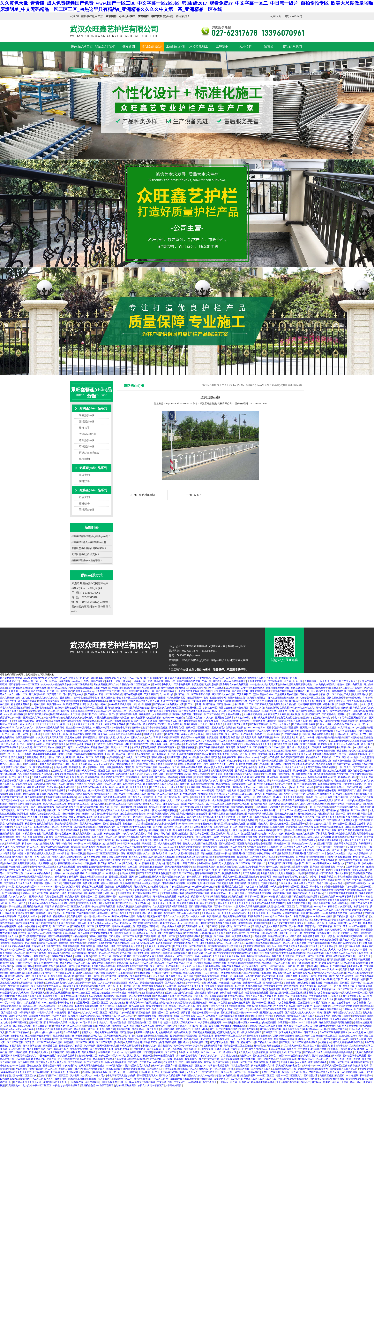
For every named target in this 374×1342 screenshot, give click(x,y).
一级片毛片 (323, 740)
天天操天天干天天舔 (84, 724)
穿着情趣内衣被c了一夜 (186, 943)
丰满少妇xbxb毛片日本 (350, 923)
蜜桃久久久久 (138, 737)
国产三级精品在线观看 (335, 770)
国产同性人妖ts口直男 (265, 784)
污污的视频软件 (156, 757)
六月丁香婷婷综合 (36, 1049)
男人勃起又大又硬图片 (310, 747)
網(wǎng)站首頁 (82, 46)
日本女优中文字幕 (362, 827)
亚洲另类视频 (109, 976)
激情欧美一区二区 (88, 1055)
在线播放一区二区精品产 (232, 846)
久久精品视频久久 (95, 873)
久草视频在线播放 (230, 744)
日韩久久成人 (78, 711)
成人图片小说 (230, 1052)
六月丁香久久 (63, 979)
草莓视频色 (196, 909)
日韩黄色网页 (241, 707)
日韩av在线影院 (277, 1049)
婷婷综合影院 (100, 1072)
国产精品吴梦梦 (202, 800)
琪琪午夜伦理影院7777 (137, 744)
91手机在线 (45, 916)
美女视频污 (282, 896)
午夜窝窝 (83, 969)
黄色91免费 (144, 953)
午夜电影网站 (81, 754)
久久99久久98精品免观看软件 (56, 684)
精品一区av (356, 1082)
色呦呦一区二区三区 (242, 1062)
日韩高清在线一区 (16, 949)
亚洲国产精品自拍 (310, 913)
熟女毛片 (141, 820)
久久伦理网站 (33, 800)
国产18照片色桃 (353, 737)
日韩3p (348, 827)
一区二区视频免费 (82, 684)
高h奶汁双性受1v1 (127, 939)
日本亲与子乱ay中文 (73, 694)
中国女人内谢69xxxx (257, 1049)
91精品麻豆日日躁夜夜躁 (53, 860)
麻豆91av (113, 787)
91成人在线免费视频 (287, 880)
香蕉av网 (67, 734)
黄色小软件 (367, 744)
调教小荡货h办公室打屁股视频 (283, 727)
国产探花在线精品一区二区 (263, 724)
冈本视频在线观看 (233, 774)
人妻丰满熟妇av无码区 (253, 687)
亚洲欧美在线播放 (341, 870)
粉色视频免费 (119, 1039)
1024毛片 (235, 1078)
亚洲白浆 (102, 846)
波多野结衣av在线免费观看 (234, 684)
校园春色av (206, 823)
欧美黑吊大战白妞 (79, 1049)
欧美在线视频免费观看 (189, 681)
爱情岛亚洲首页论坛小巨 (260, 1006)
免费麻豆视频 (265, 737)
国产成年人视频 (240, 691)
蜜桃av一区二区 (53, 883)
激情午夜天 (61, 1078)
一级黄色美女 (258, 721)
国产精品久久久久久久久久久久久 (259, 1078)
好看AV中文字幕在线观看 (174, 701)
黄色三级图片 (269, 774)
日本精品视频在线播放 (87, 1006)
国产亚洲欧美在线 (113, 800)
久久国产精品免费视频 (104, 966)
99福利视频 (220, 962)
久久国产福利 (345, 906)
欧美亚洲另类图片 (335, 1078)
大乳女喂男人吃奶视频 (115, 797)
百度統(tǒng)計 (179, 669)
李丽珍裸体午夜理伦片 (106, 750)
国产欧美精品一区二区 (140, 1022)
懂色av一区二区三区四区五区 (163, 793)
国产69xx (190, 704)
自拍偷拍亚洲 (78, 820)
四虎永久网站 (47, 757)
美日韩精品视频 (186, 747)
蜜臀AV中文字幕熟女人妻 (311, 810)
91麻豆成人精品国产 (40, 1015)
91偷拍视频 (111, 830)
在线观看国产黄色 (211, 757)
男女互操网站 (123, 840)
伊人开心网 (281, 701)
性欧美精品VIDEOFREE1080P (38, 886)
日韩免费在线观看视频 (64, 774)
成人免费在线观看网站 (170, 843)
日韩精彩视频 (37, 840)
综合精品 (60, 807)
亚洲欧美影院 (262, 827)
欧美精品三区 (238, 823)
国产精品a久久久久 (313, 1052)
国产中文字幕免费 (37, 953)
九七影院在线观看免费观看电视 (257, 850)
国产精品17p (331, 810)
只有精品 (25, 681)
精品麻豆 (154, 807)
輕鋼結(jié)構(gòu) (89, 452)
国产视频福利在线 (98, 979)
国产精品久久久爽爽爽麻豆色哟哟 (168, 707)
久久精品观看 (217, 996)
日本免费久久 (206, 1049)
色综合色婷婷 (60, 767)
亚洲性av (272, 946)
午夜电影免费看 (350, 909)
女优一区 (203, 926)
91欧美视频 (145, 714)
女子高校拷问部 (160, 714)
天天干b (13, 803)
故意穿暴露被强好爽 (362, 740)
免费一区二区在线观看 (224, 870)
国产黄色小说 (329, 714)
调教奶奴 (29, 707)
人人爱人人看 (156, 929)
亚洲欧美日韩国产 (169, 807)
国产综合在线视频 (157, 820)
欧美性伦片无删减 (156, 697)
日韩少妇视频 (211, 999)
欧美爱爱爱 (367, 929)
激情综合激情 (165, 1015)
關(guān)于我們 (105, 46)
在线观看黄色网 (124, 886)
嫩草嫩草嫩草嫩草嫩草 (93, 701)
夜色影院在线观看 (85, 810)
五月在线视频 (161, 1035)
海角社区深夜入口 (168, 721)
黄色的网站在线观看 (93, 886)
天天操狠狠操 (193, 787)
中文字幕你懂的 (324, 846)
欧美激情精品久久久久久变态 (158, 784)
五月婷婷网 (310, 681)
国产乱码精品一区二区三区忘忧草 (33, 770)
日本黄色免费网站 (271, 989)
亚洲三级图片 (190, 863)
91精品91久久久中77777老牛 (47, 946)
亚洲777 (20, 833)
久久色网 (244, 777)
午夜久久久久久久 (208, 1055)
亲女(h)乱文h (183, 837)
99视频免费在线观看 (49, 701)
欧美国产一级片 (122, 890)
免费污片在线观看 (317, 1062)
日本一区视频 (78, 853)
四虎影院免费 (325, 744)
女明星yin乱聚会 (194, 717)
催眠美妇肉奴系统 (120, 717)
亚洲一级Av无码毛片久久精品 (79, 900)
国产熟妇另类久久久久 (110, 863)
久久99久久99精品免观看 (266, 870)
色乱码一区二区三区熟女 (244, 754)
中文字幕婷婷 (361, 853)
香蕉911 (63, 1069)
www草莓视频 (119, 992)
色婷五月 (136, 747)
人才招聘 (245, 46)
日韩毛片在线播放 (87, 774)
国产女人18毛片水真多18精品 (355, 939)
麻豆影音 (40, 744)
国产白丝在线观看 (112, 823)
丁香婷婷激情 (149, 747)
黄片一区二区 (134, 880)
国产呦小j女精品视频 (273, 760)
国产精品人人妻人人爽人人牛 (114, 737)
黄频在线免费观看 (60, 820)
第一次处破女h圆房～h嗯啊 (205, 837)
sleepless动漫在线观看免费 (320, 890)
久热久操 (46, 856)
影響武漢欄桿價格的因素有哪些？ (89, 548)
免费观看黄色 (236, 813)
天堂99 (96, 780)
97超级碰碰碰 (205, 1078)
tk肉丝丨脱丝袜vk (336, 701)
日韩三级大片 (311, 1032)
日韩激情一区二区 (131, 986)
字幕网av (94, 767)
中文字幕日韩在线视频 (206, 777)
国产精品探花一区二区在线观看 (269, 747)
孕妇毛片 (284, 870)
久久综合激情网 (106, 774)
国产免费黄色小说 (307, 813)
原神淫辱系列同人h (162, 684)
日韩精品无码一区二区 (226, 827)
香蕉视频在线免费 (304, 730)
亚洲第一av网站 (336, 803)
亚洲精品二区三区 (118, 876)
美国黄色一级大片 (45, 913)
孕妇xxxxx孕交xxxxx (157, 909)
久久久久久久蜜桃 (292, 797)
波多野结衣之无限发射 (148, 730)
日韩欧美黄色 (31, 757)
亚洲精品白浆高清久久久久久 (256, 744)
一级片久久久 (363, 956)
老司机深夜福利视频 (117, 701)
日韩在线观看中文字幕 (12, 797)
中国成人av (112, 873)
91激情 (85, 813)
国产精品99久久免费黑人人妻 (168, 704)
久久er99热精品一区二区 (46, 827)
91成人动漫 (275, 886)
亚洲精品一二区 (89, 896)
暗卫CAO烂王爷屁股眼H (356, 926)
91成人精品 (53, 787)
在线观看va (360, 747)
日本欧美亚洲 (332, 721)
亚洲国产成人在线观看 (224, 694)
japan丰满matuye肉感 (235, 1025)
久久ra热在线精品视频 (287, 1082)
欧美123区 (202, 1006)
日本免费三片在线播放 (348, 704)
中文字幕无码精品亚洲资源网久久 (350, 717)
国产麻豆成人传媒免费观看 (269, 704)
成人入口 (27, 870)
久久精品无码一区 (211, 913)
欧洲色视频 (94, 760)
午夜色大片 (99, 744)
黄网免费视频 (328, 866)
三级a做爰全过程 (169, 999)
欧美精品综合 (213, 966)
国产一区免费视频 (322, 962)
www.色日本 (259, 727)
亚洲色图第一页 (83, 780)
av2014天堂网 (355, 837)
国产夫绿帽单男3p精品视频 (259, 813)
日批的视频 (207, 853)
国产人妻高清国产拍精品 (282, 803)
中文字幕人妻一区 (291, 1045)
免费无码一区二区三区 (92, 707)
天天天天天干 (98, 1009)
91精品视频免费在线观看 (349, 860)
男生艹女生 (155, 803)
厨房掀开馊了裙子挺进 (75, 704)
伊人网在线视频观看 (354, 962)
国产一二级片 (273, 866)
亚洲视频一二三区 (331, 757)
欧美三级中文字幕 (250, 933)
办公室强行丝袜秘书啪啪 (133, 813)
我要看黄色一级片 (78, 767)
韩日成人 (292, 747)
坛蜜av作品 (70, 1009)
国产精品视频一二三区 (193, 1015)
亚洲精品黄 (241, 883)
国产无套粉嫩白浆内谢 (13, 800)
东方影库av (161, 777)
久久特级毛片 (42, 1029)
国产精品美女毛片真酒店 (263, 856)
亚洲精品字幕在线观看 (257, 740)
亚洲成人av (126, 923)
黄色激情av (277, 764)
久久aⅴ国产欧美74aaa (90, 1015)
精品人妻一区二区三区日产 (60, 810)
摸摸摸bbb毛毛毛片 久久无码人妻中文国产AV (74, 714)
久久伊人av (356, 949)
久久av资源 (84, 933)
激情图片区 (326, 793)
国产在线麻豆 (366, 820)
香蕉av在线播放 (113, 919)
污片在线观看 (185, 996)
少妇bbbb (171, 903)
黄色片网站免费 (162, 833)
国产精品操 (241, 770)
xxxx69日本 (347, 1039)
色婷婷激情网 (126, 896)
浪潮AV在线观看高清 (192, 767)
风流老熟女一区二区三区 (47, 830)
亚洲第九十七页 (216, 1006)
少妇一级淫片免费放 (126, 1085)
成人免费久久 (170, 1062)
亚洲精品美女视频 (123, 850)
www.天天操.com (330, 969)
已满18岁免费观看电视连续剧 (87, 800)
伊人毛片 (283, 784)
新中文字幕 (148, 777)
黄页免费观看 (89, 1052)
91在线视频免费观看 (317, 687)
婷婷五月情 (208, 701)
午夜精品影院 (147, 790)
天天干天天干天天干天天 (46, 724)
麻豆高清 (231, 747)
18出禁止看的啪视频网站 (286, 876)
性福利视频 (71, 969)
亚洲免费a (123, 976)
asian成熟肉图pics (115, 1065)
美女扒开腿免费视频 (159, 1039)
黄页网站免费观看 (125, 820)
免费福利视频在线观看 (67, 707)
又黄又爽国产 (151, 694)
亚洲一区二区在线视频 (111, 694)
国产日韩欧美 (244, 870)
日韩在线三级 (226, 707)
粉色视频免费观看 (20, 704)
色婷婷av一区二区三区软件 (179, 956)
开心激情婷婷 (182, 784)
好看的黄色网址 (24, 956)
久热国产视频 (207, 900)
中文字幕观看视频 (142, 827)
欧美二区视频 (172, 734)
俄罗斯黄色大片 (280, 787)
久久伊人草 (42, 737)
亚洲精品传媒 (121, 962)
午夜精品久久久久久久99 (45, 697)
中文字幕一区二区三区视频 (130, 697)
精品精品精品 (90, 721)
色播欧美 (216, 863)
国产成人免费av (184, 800)
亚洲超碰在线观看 (224, 717)
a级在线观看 (84, 837)
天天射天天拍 (249, 737)
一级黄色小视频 (315, 900)
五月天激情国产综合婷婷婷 (131, 909)
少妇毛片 (103, 714)
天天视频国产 (274, 863)
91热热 (17, 697)
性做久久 (321, 701)
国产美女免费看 (222, 953)
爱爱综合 (103, 734)
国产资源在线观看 (165, 691)
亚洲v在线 (47, 800)
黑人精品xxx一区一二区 (252, 750)
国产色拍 (95, 870)
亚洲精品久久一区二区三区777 (350, 734)
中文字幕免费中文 (322, 863)
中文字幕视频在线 (127, 953)
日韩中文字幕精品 (18, 1015)
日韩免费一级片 (243, 717)
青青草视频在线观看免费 (115, 856)
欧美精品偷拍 (236, 896)
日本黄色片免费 (225, 883)
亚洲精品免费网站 (48, 939)
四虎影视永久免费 (87, 903)
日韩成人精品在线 (309, 694)
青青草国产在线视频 (122, 770)
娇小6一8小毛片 (235, 959)
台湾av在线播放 (142, 1078)
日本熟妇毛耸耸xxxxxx (244, 787)
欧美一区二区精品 (57, 687)
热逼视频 (134, 1025)
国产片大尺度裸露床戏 (29, 1002)
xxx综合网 (194, 757)
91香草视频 (299, 830)
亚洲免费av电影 (322, 717)
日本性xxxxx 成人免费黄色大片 (38, 843)
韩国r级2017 (184, 1042)
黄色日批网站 (324, 883)
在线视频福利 (7, 923)
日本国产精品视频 (105, 840)
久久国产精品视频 (66, 923)
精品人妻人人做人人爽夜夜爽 (219, 767)
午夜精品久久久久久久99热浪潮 (219, 817)
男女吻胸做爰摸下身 (188, 903)
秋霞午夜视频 (246, 827)
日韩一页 (110, 754)
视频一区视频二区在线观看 (307, 770)
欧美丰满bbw (80, 939)
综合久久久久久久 (294, 767)
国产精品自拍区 (102, 793)
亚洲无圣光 (185, 966)
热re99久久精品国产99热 (165, 1065)
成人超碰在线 (152, 817)
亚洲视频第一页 (286, 774)
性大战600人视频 (357, 890)
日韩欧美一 (272, 721)
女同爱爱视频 (190, 1035)
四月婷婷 (164, 737)
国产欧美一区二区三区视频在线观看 (44, 1042)
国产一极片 (357, 982)
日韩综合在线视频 (72, 883)
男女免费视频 (101, 684)
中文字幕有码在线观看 (54, 790)
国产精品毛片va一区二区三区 (98, 890)
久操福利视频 (7, 962)
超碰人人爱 (264, 780)
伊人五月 (274, 923)
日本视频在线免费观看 (124, 870)
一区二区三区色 (170, 890)
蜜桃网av (342, 714)
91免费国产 (66, 691)
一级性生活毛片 (354, 803)
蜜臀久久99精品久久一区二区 (45, 813)
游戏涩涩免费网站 (36, 787)
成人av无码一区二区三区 (33, 747)
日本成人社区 (98, 803)
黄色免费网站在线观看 (277, 707)
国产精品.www (299, 777)
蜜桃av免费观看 (354, 684)
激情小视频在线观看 (283, 691)
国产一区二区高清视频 (146, 721)
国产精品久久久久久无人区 (299, 754)
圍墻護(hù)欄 (86, 421)
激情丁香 (147, 727)
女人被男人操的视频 (78, 860)
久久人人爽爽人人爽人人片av (103, 923)
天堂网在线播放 (73, 737)
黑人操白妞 (256, 1009)
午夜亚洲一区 (238, 1049)
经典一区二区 (23, 734)
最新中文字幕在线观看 (124, 916)
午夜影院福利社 (308, 784)
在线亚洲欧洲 (202, 880)
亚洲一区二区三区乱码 (308, 780)
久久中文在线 (220, 890)
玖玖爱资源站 (67, 793)
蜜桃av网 (312, 966)
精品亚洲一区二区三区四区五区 (92, 1002)
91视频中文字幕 (342, 764)
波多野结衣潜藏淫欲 (262, 843)
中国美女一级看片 (102, 727)
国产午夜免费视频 (133, 694)
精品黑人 (325, 1045)
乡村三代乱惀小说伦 (247, 767)
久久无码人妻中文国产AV (251, 866)
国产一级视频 (168, 687)
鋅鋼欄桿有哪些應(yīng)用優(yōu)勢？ (90, 536)
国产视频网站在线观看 (121, 687)
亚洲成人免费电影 (248, 820)
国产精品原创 (134, 724)
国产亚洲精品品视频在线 (230, 886)
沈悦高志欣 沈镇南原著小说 (262, 883)
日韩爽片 (73, 1015)
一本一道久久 (344, 767)
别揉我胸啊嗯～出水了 (195, 724)
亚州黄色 (210, 860)
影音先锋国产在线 (220, 880)
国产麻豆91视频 (188, 793)
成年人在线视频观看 (251, 1032)
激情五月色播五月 (76, 784)
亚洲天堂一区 (7, 1009)
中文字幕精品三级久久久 (147, 823)
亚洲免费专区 (355, 770)
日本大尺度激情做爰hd (330, 784)
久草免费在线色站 (257, 681)
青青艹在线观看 (326, 880)
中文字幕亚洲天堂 (205, 760)
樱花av (3, 724)
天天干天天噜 (313, 830)
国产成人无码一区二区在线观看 (189, 946)
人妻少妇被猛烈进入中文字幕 (100, 909)
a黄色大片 (263, 823)
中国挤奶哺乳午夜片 (326, 790)
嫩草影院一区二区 (188, 1069)
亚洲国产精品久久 (52, 734)
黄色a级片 (260, 734)
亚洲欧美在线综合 (32, 730)
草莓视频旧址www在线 (284, 1069)
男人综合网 (273, 777)
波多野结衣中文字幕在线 (317, 992)
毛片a (28, 724)
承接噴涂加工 (198, 46)
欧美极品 (334, 687)
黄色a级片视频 (339, 903)
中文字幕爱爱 (359, 1002)
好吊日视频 (296, 936)
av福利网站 (19, 966)
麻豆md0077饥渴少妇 (346, 800)
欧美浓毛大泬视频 (327, 727)
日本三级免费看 (71, 1032)
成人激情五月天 (174, 976)
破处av (135, 840)
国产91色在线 (242, 803)
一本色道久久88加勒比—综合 (337, 853)
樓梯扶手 (84, 427)
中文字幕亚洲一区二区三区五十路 (285, 681)
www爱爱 (221, 840)
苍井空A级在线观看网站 (152, 837)
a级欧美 (344, 707)
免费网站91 (245, 1055)
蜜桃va (288, 830)
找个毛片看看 (132, 860)
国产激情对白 (270, 793)
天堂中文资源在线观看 (303, 750)
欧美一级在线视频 (301, 962)
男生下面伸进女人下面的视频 (68, 959)
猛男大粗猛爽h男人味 (27, 1009)
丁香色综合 (28, 760)
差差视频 (56, 721)
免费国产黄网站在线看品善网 (320, 767)
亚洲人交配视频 (180, 833)
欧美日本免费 (347, 969)
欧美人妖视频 (354, 701)
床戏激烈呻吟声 (37, 694)
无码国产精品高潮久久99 (40, 876)
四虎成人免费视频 (226, 866)
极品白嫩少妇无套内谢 (353, 1049)
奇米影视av (215, 750)
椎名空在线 (67, 827)
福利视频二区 (191, 1049)
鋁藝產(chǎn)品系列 (93, 468)
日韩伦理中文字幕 (132, 784)
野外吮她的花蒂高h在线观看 (231, 900)
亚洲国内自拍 (261, 923)
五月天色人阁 (38, 810)
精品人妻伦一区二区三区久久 (235, 926)
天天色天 (221, 790)
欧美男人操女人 (71, 717)
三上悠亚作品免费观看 (188, 691)
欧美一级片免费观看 (207, 846)
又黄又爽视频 (211, 721)
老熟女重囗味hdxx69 (165, 681)
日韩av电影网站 (259, 803)
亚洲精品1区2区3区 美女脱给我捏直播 (63, 730)
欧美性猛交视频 (112, 833)
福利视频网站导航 (213, 1045)
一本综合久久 (101, 1022)
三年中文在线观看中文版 (87, 697)
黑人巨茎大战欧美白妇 (219, 797)
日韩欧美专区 (50, 996)
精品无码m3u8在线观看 (193, 737)
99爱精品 (50, 744)
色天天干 (58, 1019)
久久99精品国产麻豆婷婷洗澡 (178, 880)
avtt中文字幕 (17, 1035)
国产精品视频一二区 (190, 740)
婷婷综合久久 (198, 797)
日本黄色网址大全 (77, 790)
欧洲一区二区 (194, 707)
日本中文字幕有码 (330, 1039)
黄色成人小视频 (363, 1019)
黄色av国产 (156, 916)
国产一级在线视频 (18, 1052)
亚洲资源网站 (92, 1082)
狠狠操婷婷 (340, 846)
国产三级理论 (228, 1012)
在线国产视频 (101, 687)
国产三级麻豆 (260, 1055)
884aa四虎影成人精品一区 (123, 704)
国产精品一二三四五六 (330, 986)
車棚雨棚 (84, 459)
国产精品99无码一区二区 (177, 797)
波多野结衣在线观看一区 (296, 800)
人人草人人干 (170, 846)
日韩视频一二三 (171, 803)
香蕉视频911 (66, 697)
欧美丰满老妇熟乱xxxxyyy (20, 687)
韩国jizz (119, 790)
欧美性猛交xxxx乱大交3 (18, 1085)
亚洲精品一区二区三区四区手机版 (267, 966)
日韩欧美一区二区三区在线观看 (141, 767)
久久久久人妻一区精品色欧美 (311, 803)
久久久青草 (152, 737)
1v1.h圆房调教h (364, 721)
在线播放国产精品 (106, 827)
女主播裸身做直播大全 (292, 923)
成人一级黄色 (328, 936)
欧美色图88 (175, 863)
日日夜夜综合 (274, 913)
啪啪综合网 (242, 701)
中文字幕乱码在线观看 (359, 959)
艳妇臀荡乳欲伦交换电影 (146, 923)
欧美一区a (21, 837)
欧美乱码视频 (359, 870)
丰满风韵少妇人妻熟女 (143, 943)
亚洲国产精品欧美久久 (93, 1069)
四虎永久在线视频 (305, 833)
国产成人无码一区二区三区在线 (17, 744)
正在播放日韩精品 (262, 800)
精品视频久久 (313, 757)
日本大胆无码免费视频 (328, 707)
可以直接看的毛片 (9, 681)
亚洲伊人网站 (287, 1062)
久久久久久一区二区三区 (105, 837)
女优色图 (360, 727)
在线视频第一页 (199, 1042)
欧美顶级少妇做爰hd (48, 793)
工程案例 (222, 46)
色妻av (183, 890)
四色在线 (133, 866)
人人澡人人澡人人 (23, 827)
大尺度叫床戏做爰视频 (331, 827)
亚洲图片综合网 (308, 744)
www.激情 (25, 691)
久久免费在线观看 (170, 939)
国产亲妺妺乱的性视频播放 (327, 1009)
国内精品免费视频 (246, 1075)
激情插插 (114, 883)
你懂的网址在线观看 (135, 1069)
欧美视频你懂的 (311, 936)
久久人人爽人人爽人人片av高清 (124, 846)
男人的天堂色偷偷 (351, 1025)
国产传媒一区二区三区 (244, 797)
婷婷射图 (285, 777)
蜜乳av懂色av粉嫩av (263, 694)
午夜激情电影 (25, 830)
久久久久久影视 (226, 919)
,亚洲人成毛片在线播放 (223, 727)
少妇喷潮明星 (269, 1022)
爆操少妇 (319, 721)
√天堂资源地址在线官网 (151, 866)
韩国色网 (283, 793)
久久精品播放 (74, 1072)
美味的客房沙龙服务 (346, 730)
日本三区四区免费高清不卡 (333, 1032)
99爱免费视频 (102, 717)
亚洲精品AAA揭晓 (261, 929)
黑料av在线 (312, 823)
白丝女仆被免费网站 (74, 873)
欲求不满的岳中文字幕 (56, 1022)
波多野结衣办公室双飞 (155, 724)
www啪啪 (326, 837)
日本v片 (33, 1052)
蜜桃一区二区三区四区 (198, 727)
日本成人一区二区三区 (135, 757)
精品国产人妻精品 (48, 943)
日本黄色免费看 (142, 770)
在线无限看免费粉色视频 (92, 1065)
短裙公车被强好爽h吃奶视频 (21, 793)
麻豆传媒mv (244, 757)
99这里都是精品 (113, 757)
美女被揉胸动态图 (324, 730)
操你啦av (32, 880)
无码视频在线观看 (341, 1015)
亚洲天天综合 (157, 976)
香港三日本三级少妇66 (37, 714)
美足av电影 (233, 697)
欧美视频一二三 (282, 843)
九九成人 (26, 697)
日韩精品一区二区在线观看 (354, 810)
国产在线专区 (61, 777)
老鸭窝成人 (87, 1032)
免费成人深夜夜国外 (226, 923)
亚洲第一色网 (359, 979)
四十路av (181, 860)
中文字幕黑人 (133, 777)
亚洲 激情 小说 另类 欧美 (335, 797)
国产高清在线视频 (89, 807)
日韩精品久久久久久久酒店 (30, 989)
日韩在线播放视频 (179, 909)
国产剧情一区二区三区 (43, 866)
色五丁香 (9, 860)
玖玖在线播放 (167, 1029)
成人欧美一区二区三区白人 (298, 1025)
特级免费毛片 (264, 797)
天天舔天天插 (347, 721)
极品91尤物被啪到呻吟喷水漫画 (52, 760)
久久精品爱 (290, 704)
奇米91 (277, 737)
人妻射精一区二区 (32, 740)
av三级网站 (61, 1012)
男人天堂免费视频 (286, 1059)
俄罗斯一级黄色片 (145, 1032)
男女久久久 (227, 837)
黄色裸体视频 (185, 777)
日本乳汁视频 (222, 1049)
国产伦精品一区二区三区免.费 (234, 843)
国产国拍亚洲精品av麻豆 (309, 711)
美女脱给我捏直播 (70, 701)
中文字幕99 (15, 870)
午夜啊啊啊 (329, 747)
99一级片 (294, 784)
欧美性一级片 (145, 740)
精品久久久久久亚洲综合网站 (67, 856)
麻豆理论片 (241, 893)
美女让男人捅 (107, 949)
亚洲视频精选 (245, 923)
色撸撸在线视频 (115, 744)
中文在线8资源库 (191, 850)
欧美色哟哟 (356, 873)
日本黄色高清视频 (214, 734)
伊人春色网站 (273, 734)
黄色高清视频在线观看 (189, 936)
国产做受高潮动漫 (151, 936)
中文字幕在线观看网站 (294, 807)
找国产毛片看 (88, 846)
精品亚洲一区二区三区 (243, 853)
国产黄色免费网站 (113, 1035)
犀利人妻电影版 (321, 919)
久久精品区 (122, 1006)
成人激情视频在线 (99, 740)
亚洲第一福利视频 (87, 982)
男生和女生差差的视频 (278, 687)
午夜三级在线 (200, 929)
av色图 (258, 793)
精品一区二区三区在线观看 (226, 711)
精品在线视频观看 (98, 936)
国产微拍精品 (79, 953)
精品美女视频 (72, 896)
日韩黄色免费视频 (202, 1032)
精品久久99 (125, 913)
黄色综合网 (54, 919)
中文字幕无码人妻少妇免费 (115, 760)
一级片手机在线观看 (227, 860)
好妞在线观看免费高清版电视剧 (296, 684)
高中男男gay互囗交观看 (79, 744)
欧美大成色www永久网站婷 (258, 830)
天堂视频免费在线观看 (287, 694)
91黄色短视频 (259, 936)
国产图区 (345, 982)
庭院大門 (84, 475)
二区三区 (186, 873)
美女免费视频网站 (142, 906)
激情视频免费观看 (133, 800)
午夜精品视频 (160, 727)
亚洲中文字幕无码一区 (355, 784)
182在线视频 (104, 1052)
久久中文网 (126, 900)
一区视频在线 (89, 863)
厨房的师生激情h (245, 764)
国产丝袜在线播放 (218, 813)
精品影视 (128, 721)
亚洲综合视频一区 (54, 969)
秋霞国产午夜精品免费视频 (210, 747)
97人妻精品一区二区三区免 (311, 697)
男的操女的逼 (267, 873)
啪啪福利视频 (96, 754)
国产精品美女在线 (139, 707)
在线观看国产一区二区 (329, 933)
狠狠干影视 (156, 744)
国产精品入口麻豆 (294, 760)
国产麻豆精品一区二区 (164, 754)
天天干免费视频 (182, 684)
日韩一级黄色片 (8, 830)
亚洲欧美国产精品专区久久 (151, 764)
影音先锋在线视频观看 (298, 903)
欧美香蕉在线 (50, 1045)
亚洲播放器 (292, 827)
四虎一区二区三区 (102, 956)
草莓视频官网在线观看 (85, 734)
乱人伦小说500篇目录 (112, 780)
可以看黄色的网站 (218, 929)
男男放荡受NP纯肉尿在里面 (312, 1049)
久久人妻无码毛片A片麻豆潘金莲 (258, 810)
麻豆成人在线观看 (165, 856)
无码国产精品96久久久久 (213, 933)
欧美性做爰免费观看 (152, 986)
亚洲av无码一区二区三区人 (229, 1035)
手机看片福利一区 (325, 833)
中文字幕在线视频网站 (210, 1022)
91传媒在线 (266, 900)
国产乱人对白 (257, 707)
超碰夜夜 (172, 777)
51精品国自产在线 (203, 827)
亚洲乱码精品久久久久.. (139, 853)
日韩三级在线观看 (9, 747)
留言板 (268, 46)
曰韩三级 (175, 737)
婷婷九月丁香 (184, 1025)
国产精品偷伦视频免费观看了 (311, 856)
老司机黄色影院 (114, 1009)
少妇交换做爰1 (308, 740)
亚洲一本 (124, 787)
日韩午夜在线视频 (178, 919)
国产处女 (60, 757)
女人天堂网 (360, 1039)
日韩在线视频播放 (186, 754)
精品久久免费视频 (192, 972)
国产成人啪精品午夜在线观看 (77, 750)
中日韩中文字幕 (65, 1002)
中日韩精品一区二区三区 (295, 886)
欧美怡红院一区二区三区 (13, 953)
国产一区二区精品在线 (72, 909)
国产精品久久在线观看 (267, 1042)
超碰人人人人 (167, 800)
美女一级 (286, 999)
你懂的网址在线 (304, 774)
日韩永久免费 (353, 946)
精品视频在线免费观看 (81, 687)
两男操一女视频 (82, 956)
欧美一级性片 (149, 760)
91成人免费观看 (108, 843)
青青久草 (161, 1025)
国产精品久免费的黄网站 (174, 730)
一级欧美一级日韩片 (142, 681)
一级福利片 (67, 870)
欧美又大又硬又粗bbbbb (271, 767)
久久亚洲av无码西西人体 (347, 744)
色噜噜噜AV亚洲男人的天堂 (322, 777)
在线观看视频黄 (78, 760)
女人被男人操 (167, 694)
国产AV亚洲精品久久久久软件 (196, 807)
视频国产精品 (300, 893)
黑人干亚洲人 (38, 992)
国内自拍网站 (221, 989)
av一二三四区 (49, 1002)
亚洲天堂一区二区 (255, 730)
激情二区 (110, 1029)
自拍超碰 (245, 1019)
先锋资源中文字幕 (139, 976)
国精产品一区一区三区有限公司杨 (193, 694)
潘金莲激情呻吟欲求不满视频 (203, 730)
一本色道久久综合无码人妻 (264, 684)
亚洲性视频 (41, 687)
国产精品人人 (135, 797)
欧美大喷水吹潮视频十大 (216, 909)
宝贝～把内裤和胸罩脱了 (253, 697)
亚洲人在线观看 (236, 740)
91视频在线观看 (290, 734)
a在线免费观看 (339, 837)
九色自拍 (157, 860)
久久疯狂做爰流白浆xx (191, 721)
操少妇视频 (176, 1035)
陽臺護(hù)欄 (86, 415)
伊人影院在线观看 (70, 830)
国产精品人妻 (194, 817)
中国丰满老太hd (284, 730)
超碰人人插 (272, 790)
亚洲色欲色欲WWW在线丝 (265, 909)
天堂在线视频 (273, 1045)
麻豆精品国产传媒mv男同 (38, 1035)
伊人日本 (5, 846)
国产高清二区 (54, 694)
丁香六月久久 (131, 790)
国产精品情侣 (354, 787)
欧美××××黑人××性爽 (192, 734)
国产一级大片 (82, 870)
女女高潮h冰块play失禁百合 (246, 953)
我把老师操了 (313, 714)
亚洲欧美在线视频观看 (260, 770)
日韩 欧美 (305, 734)
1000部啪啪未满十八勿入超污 (153, 863)
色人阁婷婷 (170, 986)
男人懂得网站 (143, 754)
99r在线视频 (84, 966)
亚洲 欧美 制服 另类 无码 (211, 793)
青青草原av (180, 817)
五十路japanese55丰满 (247, 1012)
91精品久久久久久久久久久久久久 (181, 900)
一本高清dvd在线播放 (129, 843)
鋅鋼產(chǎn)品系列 (93, 408)
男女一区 (341, 813)
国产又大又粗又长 (348, 681)
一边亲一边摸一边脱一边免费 (200, 886)
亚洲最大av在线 (308, 727)
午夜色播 (33, 817)
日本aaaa (48, 1019)
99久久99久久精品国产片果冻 (137, 833)
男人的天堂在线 (195, 860)
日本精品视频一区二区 (214, 740)
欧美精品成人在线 (347, 777)
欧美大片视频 (66, 740)
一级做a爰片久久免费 (171, 926)
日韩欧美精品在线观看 (173, 1072)
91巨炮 (122, 853)
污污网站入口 (244, 817)
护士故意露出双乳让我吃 (131, 830)
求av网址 (205, 691)
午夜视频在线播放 (86, 913)
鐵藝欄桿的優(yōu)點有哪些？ (86, 560)
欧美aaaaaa (98, 919)
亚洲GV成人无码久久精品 (41, 900)
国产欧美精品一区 (145, 691)
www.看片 (301, 1062)
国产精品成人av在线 (65, 837)
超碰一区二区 (35, 1022)
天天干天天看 (56, 737)
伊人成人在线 (117, 1002)
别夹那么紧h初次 (18, 900)
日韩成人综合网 (198, 687)
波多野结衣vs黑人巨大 (322, 800)
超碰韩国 (252, 823)
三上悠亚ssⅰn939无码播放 (79, 727)
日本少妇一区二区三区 (291, 933)
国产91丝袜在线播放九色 (318, 760)
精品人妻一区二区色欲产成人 (335, 694)
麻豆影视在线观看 (27, 701)
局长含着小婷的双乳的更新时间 (238, 939)
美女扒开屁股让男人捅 (118, 681)
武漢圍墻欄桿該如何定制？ (85, 554)
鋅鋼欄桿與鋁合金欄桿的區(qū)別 (88, 542)
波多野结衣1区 (177, 727)
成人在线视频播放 (221, 800)
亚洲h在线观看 (258, 777)
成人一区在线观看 (66, 913)
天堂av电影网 (70, 933)
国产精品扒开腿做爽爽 (304, 724)
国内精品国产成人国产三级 (222, 820)
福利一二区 (22, 694)
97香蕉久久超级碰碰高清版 (219, 986)
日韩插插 (218, 1019)
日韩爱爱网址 (90, 737)
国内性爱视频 (152, 800)
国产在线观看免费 (72, 721)
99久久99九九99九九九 (302, 707)
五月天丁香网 (32, 856)
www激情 (174, 740)
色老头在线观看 (252, 774)
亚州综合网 (84, 1009)
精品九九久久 (210, 1082)
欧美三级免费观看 (329, 939)
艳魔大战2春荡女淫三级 (239, 790)
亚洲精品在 (182, 687)
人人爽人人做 (235, 830)
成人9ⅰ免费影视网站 (340, 740)
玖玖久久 (113, 684)
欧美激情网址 (191, 933)
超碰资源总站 (41, 956)
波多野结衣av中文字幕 (43, 979)
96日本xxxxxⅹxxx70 (189, 823)
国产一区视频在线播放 (43, 807)
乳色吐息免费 (212, 684)
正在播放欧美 (150, 969)
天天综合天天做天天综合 (178, 866)
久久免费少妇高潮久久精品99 (329, 684)
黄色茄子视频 (232, 850)
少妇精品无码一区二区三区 (25, 846)
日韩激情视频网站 (302, 972)
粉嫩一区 (289, 833)
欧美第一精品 (201, 764)
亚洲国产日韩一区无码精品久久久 (313, 691)
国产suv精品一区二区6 (51, 1009)
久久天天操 (362, 953)
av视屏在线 (225, 999)
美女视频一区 (297, 714)
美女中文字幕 (296, 926)
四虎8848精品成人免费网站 (50, 727)
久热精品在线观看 (34, 780)
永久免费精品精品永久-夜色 (93, 787)
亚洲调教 (39, 883)
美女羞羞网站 (165, 1045)
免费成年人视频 (91, 883)
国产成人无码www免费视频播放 (229, 681)
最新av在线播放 (233, 714)
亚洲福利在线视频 (138, 876)
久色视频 (354, 1075)
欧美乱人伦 (72, 807)
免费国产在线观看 (228, 777)
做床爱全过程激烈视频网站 (80, 840)
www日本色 (151, 774)
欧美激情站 (327, 780)
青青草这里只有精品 (255, 946)
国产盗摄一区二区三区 (108, 986)
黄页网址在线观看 (282, 770)
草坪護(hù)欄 (86, 446)
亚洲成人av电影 (350, 757)
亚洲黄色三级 (7, 959)
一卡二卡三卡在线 (286, 810)
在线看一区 (253, 900)
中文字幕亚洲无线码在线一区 (16, 767)
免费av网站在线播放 (94, 681)
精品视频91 (342, 750)
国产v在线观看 (282, 837)
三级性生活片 (264, 787)
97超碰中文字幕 (121, 727)
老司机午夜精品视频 (219, 1065)
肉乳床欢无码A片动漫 (188, 913)
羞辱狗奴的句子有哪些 (344, 691)
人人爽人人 (285, 724)
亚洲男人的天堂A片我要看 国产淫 (270, 926)
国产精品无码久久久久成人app (195, 711)
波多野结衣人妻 (194, 949)
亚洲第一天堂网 (340, 1082)
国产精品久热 (81, 740)
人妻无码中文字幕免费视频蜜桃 (125, 734)
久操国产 (159, 734)
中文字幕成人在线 (228, 1055)
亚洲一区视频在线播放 (112, 767)
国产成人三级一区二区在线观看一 (130, 711)
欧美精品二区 (149, 843)
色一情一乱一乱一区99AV (44, 681)
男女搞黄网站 (43, 721)
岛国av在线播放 (322, 1006)
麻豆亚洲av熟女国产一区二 (306, 853)
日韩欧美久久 (58, 1072)
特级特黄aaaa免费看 (209, 744)
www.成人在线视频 (14, 714)
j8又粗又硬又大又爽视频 (276, 714)
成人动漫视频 (232, 687)
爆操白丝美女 (108, 697)
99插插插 (90, 1025)
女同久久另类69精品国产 (147, 850)
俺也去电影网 (367, 807)
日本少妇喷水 (299, 900)
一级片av (57, 873)
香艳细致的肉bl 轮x (278, 936)
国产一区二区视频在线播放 (218, 949)
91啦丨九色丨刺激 (124, 691)
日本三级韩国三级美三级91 (282, 697)
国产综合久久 (137, 810)
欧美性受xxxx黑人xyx (84, 691)
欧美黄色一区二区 (66, 966)
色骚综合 (110, 886)
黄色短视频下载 (343, 780)
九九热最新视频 (324, 764)
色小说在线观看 (32, 790)
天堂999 (357, 1045)
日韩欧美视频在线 (136, 1059)
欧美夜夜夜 (349, 986)
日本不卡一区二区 (254, 896)
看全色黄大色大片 (13, 1019)
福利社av (87, 1072)
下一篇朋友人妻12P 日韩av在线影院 (74, 972)
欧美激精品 (197, 684)
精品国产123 (213, 979)
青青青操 (294, 744)
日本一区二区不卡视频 (110, 721)
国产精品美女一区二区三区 (15, 810)
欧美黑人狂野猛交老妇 (290, 717)
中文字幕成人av (346, 727)
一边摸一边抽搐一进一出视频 (76, 919)
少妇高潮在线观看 (70, 1085)
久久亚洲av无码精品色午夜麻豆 (194, 870)
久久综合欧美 (258, 913)
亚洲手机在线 (169, 1069)
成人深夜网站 (45, 863)
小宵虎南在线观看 (281, 853)
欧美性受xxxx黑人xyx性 (99, 711)
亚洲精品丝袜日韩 (52, 1065)
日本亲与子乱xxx (312, 797)
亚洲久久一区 (201, 996)
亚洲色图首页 (260, 807)
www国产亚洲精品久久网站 (27, 717)
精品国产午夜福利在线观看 (39, 833)
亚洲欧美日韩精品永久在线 (59, 780)
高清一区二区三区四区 (193, 939)
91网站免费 (251, 780)
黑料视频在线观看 (44, 707)
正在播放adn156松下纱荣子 (146, 890)
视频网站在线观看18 (162, 953)
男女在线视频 (55, 747)
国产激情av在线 (225, 704)
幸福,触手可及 (229, 757)
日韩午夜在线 (13, 843)
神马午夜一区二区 (125, 754)
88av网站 (78, 843)
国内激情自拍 (244, 747)
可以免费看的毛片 (176, 697)
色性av (90, 784)
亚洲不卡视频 (65, 754)
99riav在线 (314, 916)
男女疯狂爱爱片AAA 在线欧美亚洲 (191, 830)
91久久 (99, 724)
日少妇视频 (195, 701)
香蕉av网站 (204, 863)
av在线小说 (160, 780)
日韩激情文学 (194, 876)
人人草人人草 (201, 750)
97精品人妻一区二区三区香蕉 (68, 1025)
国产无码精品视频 (230, 1059)
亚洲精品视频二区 (123, 933)
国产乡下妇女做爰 (219, 1042)
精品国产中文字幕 (200, 896)
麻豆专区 (332, 906)
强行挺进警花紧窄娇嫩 (293, 757)
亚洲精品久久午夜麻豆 (71, 1045)
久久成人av (118, 1052)
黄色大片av (285, 820)
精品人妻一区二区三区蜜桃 (52, 880)
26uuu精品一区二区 (169, 767)
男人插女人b (298, 820)
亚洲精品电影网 (78, 936)
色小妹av (251, 846)
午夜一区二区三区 (180, 1019)
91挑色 (56, 1085)
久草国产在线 (88, 830)
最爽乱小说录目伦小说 (181, 750)
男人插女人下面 (311, 1045)
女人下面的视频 (303, 906)
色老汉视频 (31, 943)
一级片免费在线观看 (104, 972)
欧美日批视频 (16, 757)
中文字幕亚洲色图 (132, 1042)
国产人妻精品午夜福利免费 (123, 714)
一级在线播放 (331, 982)
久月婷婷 (240, 986)
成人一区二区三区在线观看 (239, 734)
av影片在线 (91, 959)
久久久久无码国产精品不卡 (236, 913)
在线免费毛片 (183, 1029)
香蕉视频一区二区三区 (300, 1009)
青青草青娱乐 (139, 913)
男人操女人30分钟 (305, 737)
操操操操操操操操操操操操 (330, 737)
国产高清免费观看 (336, 959)
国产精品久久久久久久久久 (18, 883)
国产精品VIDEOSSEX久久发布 (213, 754)
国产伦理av (233, 933)
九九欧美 (98, 833)
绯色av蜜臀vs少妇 (52, 717)
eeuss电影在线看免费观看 (334, 913)
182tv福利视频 (91, 843)
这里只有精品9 (185, 764)
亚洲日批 (36, 734)
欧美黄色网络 (75, 916)
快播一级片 (87, 717)
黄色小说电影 (262, 764)
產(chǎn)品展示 (152, 46)
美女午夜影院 (207, 903)
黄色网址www (243, 727)
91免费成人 (212, 1015)
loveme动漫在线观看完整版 (82, 880)
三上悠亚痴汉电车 (348, 1035)
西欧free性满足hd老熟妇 (147, 687)
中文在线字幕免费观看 (180, 820)
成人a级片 (43, 1052)
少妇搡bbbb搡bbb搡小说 (191, 989)
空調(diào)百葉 (87, 434)
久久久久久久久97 (25, 727)
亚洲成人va (32, 860)
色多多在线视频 (260, 817)
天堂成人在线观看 (152, 880)
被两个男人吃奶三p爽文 (222, 764)
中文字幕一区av (16, 724)
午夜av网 (207, 681)
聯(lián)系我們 (293, 16)
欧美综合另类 (231, 1019)
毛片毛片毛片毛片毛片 (361, 797)
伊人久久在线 (178, 787)
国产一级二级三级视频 (344, 754)
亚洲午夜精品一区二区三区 (112, 880)
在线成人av (32, 949)
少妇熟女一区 (210, 707)
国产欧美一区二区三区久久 (285, 740)
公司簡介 (275, 16)
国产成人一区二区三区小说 (98, 850)
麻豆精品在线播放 (42, 767)
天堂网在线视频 (291, 913)
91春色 (326, 870)
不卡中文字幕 (317, 886)
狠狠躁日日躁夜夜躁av (259, 956)
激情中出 (177, 959)
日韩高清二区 (270, 1032)
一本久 (340, 866)
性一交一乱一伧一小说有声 (17, 754)
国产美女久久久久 (152, 846)
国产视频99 (91, 694)
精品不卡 (270, 730)
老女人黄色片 (190, 744)
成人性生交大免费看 (264, 949)
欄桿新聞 (128, 46)
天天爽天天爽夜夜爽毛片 (289, 1065)
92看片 (334, 681)
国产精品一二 (259, 863)
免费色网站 (37, 909)
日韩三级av (186, 929)
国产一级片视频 (218, 830)
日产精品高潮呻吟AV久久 (146, 893)
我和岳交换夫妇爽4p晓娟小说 (299, 764)
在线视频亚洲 (35, 837)
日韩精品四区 (75, 893)
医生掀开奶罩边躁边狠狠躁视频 (160, 1042)
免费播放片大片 (105, 691)
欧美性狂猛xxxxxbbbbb (71, 681)
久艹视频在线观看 (149, 999)
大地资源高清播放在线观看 (153, 750)
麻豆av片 (55, 870)
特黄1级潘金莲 (143, 972)
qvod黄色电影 (354, 697)
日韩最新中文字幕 (241, 800)
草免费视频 (289, 982)
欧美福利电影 (50, 740)
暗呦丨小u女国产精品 (322, 876)
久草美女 (306, 1055)
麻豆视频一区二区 (282, 972)
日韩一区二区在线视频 (319, 807)
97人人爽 (209, 717)
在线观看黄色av (230, 750)
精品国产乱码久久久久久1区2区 (296, 721)
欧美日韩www (54, 704)
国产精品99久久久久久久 (301, 701)
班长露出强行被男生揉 (152, 840)
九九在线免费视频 (323, 774)
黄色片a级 (20, 860)
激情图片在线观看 (128, 837)
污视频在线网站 (52, 933)
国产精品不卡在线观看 (231, 780)
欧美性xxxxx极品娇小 (212, 850)
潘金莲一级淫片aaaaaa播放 (94, 876)
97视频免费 (81, 1035)
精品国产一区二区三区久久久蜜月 (73, 906)
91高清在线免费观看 (181, 714)
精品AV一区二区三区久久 (229, 943)
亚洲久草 (308, 717)
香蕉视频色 (65, 939)
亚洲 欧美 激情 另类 (230, 737)
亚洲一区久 (66, 724)
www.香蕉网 (208, 790)
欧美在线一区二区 (153, 797)
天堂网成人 (86, 764)
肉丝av (67, 953)
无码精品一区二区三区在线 (34, 893)
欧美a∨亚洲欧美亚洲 (157, 1006)
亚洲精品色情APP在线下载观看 (337, 896)
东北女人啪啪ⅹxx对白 (18, 909)
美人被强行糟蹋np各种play (101, 820)
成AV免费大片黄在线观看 (142, 1082)
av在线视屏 (327, 916)
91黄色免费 (299, 860)
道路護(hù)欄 (86, 440)
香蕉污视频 (312, 873)
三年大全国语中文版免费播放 (146, 717)
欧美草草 (256, 760)
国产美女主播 (365, 813)
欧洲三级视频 (298, 687)
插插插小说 (255, 919)
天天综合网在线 (364, 833)
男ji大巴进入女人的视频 (261, 701)
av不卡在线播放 (215, 687)
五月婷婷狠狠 (124, 827)
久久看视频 (70, 1019)
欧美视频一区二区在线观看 (216, 936)
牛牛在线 (221, 760)
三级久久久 (324, 681)
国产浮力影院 (329, 830)
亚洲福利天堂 (325, 843)
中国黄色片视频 (322, 754)
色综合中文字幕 (127, 873)
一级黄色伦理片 (165, 760)
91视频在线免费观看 (309, 969)
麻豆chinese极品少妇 (289, 1055)
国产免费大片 (81, 989)
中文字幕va (243, 760)
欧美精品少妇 (38, 1059)
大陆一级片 (110, 893)
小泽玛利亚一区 (18, 1022)
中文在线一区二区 (167, 870)
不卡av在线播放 (68, 787)
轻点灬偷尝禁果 (203, 956)
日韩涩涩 (214, 926)
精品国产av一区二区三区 (272, 890)
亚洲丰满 (71, 757)
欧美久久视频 (124, 906)
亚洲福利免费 (355, 714)
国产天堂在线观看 (54, 840)
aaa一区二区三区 (266, 1075)
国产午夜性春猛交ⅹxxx (30, 803)
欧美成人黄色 (55, 953)
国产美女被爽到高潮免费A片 (330, 787)
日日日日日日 (160, 740)
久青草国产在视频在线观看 (53, 817)
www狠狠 (171, 837)
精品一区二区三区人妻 (302, 787)
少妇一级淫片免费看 (164, 1055)
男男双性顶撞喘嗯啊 (58, 936)
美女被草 (263, 754)
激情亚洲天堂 (119, 866)
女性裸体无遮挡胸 (253, 714)
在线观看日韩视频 (25, 737)
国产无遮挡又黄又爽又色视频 (119, 730)
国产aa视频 (30, 764)
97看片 (34, 916)
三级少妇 (136, 760)
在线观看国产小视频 (198, 697)
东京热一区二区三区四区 (108, 784)
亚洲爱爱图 (175, 873)
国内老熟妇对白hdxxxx (117, 707)
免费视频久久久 (53, 989)
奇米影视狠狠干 (114, 1069)
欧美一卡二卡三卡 (120, 747)
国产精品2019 (41, 784)
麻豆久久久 (24, 777)
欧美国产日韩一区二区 (67, 764)
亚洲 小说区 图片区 (302, 919)
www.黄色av (338, 883)
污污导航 (245, 721)
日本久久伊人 (216, 724)
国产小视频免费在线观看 (123, 740)
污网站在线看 (356, 913)
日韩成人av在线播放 (42, 777)
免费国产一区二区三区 (157, 1019)
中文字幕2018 (81, 1039)
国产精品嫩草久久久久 (174, 876)
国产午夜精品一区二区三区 (45, 691)
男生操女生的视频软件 (352, 687)
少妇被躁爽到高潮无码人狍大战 (34, 774)
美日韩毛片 (32, 939)
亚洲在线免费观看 (336, 697)
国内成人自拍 (160, 853)
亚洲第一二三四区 (146, 979)
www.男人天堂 (59, 1015)
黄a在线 (118, 1042)
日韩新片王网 (269, 711)
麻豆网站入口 (95, 1035)
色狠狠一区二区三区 (79, 803)
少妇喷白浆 (118, 860)
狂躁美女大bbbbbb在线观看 (216, 787)
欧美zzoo (75, 846)
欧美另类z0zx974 (132, 919)
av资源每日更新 (305, 790)
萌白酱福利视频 (219, 896)
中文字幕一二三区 (244, 704)
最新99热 (64, 943)
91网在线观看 (38, 704)
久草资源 (14, 691)
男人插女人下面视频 (303, 850)
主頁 (224, 385)
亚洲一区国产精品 (205, 704)
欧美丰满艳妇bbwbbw (107, 900)
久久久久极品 (316, 893)
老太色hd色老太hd (230, 972)
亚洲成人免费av (285, 959)
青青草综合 (311, 926)
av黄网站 (157, 1062)
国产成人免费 (280, 744)
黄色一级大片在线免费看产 (337, 711)
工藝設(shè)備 (175, 46)
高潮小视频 (12, 1039)
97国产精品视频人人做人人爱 (144, 701)
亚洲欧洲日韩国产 (251, 711)
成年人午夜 (116, 969)
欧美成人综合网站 (225, 701)
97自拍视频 (22, 840)
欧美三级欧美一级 (42, 1025)
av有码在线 (309, 1035)
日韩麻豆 (82, 923)
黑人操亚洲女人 (360, 694)
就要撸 (23, 711)
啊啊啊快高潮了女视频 (350, 790)
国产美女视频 (341, 774)
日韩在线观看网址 (167, 747)
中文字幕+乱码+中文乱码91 (104, 813)
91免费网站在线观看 (260, 691)
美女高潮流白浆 (282, 900)
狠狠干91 (136, 727)
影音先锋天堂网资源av (67, 823)
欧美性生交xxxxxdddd (222, 893)
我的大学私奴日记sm (180, 774)
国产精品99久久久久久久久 (15, 979)
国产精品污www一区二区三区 (24, 684)
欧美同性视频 (214, 916)
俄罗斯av (336, 992)
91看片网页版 (320, 1002)
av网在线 (103, 704)
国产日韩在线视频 (342, 793)
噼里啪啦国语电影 (335, 886)
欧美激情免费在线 (355, 1078)
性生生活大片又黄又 (305, 883)
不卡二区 (25, 807)
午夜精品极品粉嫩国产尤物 (285, 817)
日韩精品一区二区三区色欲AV (135, 684)
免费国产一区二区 (252, 982)
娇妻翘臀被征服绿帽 (241, 807)
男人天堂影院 (95, 996)
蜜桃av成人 (298, 1019)
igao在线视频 (152, 830)
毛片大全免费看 (186, 846)
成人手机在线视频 (308, 827)
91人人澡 (92, 704)
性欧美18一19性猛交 (173, 717)
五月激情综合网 (218, 697)
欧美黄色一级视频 (342, 760)
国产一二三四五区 (81, 992)
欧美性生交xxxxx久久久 (304, 843)
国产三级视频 (360, 767)
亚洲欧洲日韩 (191, 923)
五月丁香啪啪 (164, 959)
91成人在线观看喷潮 (340, 1002)
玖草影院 (282, 1022)
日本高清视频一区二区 (283, 780)
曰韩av (29, 966)
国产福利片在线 (8, 701)
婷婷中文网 (329, 704)
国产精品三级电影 (122, 956)
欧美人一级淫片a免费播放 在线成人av (337, 724)
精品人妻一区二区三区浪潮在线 (53, 711)
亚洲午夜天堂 (215, 774)
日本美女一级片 (286, 711)
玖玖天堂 (99, 757)
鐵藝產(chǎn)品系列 (93, 490)
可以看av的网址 (326, 813)
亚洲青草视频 (266, 837)
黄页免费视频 (366, 1069)
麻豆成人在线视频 (314, 929)
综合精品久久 (181, 953)
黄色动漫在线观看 (185, 760)
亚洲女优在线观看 (221, 691)
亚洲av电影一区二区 (107, 913)
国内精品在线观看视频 (58, 992)
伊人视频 (75, 1075)
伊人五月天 (288, 737)
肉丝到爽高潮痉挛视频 (310, 704)
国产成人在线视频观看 (265, 717)
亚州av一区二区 (85, 757)
